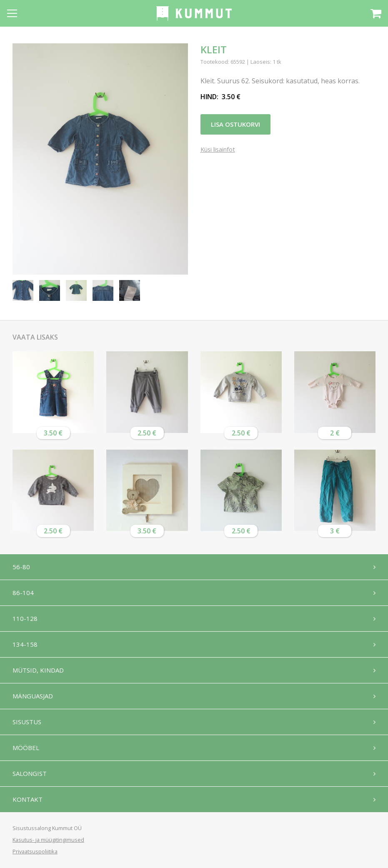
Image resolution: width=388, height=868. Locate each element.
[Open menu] (12, 13)
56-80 (21, 567)
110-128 (25, 618)
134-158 (25, 644)
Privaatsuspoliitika (35, 851)
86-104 (23, 592)
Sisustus (27, 722)
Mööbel (26, 747)
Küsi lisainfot (217, 149)
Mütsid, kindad (38, 670)
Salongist (30, 773)
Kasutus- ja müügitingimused (48, 839)
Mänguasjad (33, 696)
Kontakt (28, 799)
